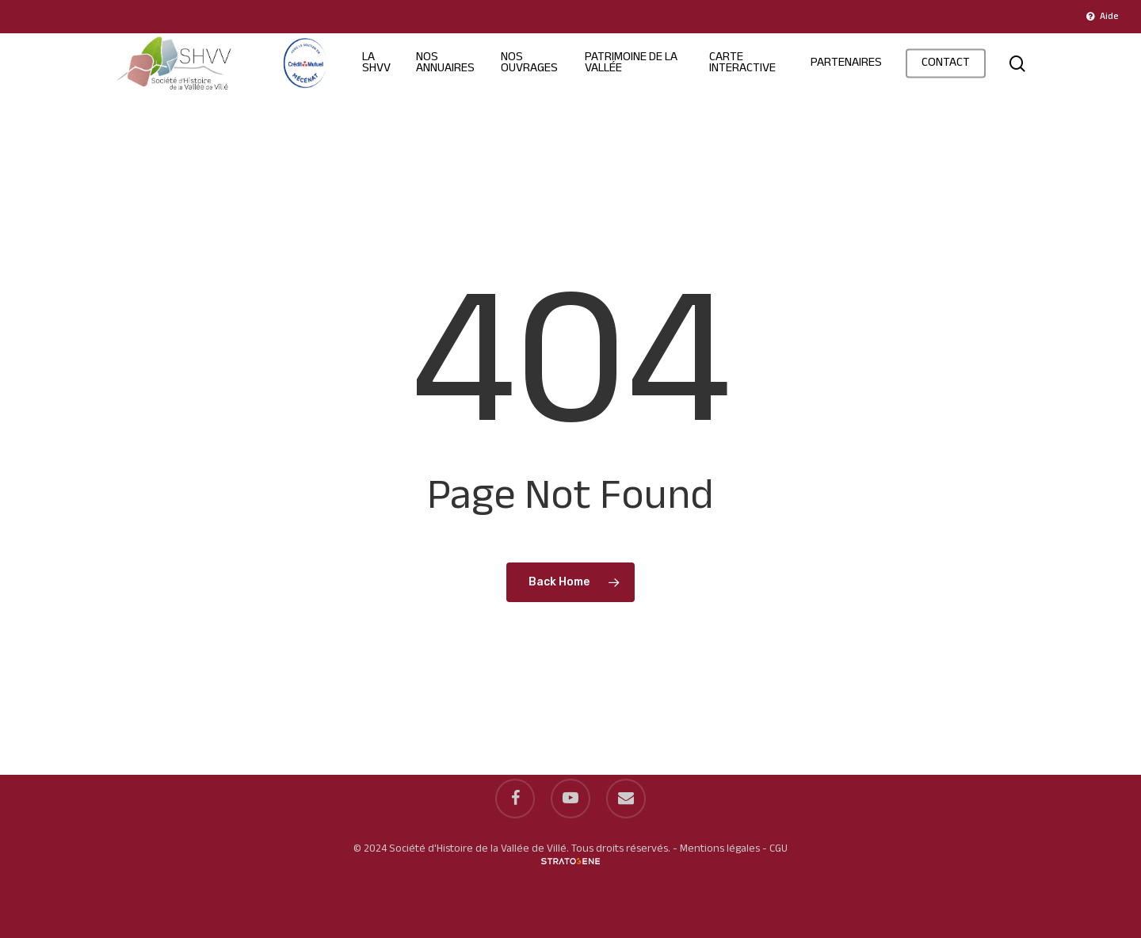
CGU (778, 849)
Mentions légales (720, 849)
